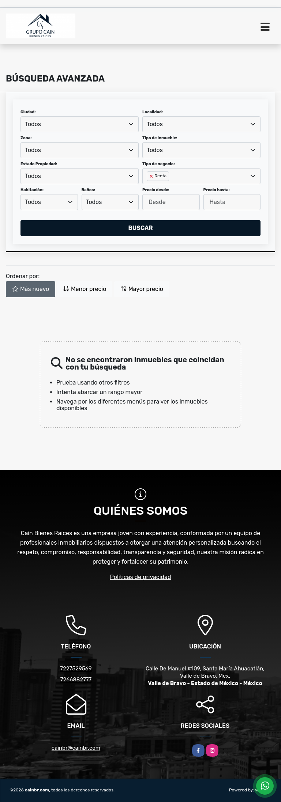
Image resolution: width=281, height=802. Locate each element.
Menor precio (84, 288)
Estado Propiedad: (38, 164)
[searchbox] (149, 188)
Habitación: (32, 190)
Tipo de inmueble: (159, 138)
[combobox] (79, 124)
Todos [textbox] (33, 124)
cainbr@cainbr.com (76, 748)
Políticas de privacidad (140, 577)
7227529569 (75, 668)
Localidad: (152, 112)
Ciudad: (28, 112)
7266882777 (76, 679)
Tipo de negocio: (158, 164)
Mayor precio (141, 288)
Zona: (26, 138)
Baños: (88, 190)
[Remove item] (151, 176)
